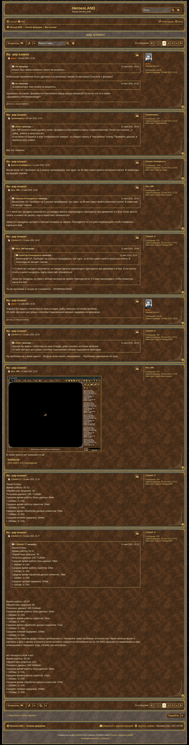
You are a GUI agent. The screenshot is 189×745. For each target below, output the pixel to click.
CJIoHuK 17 (150, 236)
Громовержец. (151, 115)
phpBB (77, 735)
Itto (16, 66)
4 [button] (168, 43)
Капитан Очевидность (155, 161)
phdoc (148, 64)
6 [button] (176, 43)
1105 (159, 165)
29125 (159, 70)
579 (158, 190)
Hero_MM (149, 186)
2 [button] (160, 43)
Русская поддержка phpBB (121, 735)
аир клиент (95, 35)
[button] (152, 43)
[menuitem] (21, 21)
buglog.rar (13, 459)
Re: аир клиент (17, 54)
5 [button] (172, 43)
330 (158, 119)
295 (158, 241)
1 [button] (156, 43)
